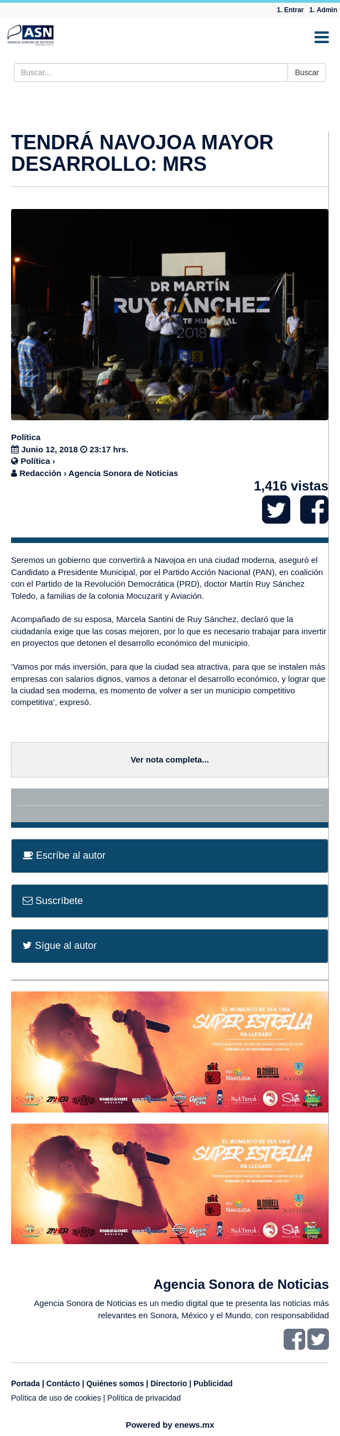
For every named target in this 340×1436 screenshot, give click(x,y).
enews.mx (195, 1424)
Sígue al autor (60, 945)
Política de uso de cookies (56, 1397)
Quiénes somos (115, 1383)
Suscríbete (53, 900)
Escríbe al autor (64, 855)
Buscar (307, 72)
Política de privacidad (144, 1397)
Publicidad (213, 1383)
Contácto (63, 1383)
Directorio (168, 1383)
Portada (25, 1383)
